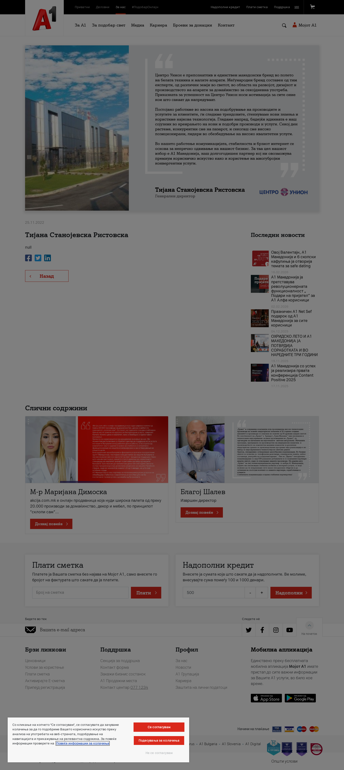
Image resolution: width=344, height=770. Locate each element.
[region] (98, 739)
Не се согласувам (158, 753)
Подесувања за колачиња (159, 740)
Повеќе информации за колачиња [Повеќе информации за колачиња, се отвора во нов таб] (82, 743)
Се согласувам (159, 727)
